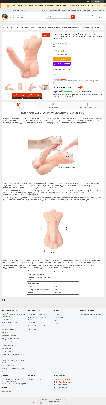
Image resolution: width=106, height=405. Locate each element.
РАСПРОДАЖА (33, 329)
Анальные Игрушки (8, 329)
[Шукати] (73, 17)
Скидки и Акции (59, 317)
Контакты (85, 27)
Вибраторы (5, 326)
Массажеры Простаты (9, 335)
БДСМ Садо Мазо (8, 351)
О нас (16, 27)
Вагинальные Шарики (9, 342)
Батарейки (5, 319)
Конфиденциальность (70, 27)
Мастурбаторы (6, 348)
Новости (56, 320)
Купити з (63, 64)
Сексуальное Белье (8, 365)
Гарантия (95, 27)
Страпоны (5, 332)
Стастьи (56, 323)
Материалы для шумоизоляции (90, 314)
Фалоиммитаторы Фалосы (10, 322)
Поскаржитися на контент (49, 403)
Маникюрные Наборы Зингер (37, 314)
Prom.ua (62, 399)
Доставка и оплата (28, 27)
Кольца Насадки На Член (10, 339)
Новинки (57, 314)
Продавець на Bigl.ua (53, 401)
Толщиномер (32, 322)
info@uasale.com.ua (63, 382)
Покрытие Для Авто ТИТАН (37, 326)
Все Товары (7, 27)
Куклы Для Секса (7, 345)
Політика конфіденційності (65, 403)
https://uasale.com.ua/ (63, 379)
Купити (63, 59)
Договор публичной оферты (49, 27)
